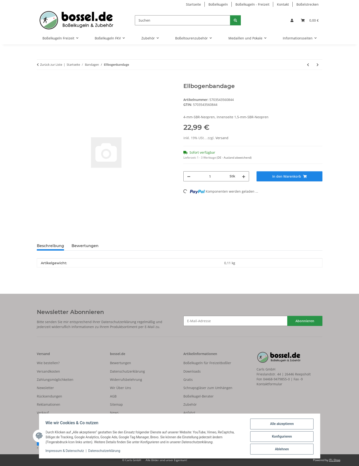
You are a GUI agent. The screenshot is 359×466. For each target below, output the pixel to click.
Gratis (188, 379)
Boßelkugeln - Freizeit (252, 4)
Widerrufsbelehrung (126, 379)
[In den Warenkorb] (40, 80)
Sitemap (116, 404)
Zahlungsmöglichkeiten (55, 379)
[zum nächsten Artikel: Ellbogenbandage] (317, 65)
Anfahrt (189, 412)
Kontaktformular (269, 384)
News (114, 412)
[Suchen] (182, 20)
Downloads (192, 371)
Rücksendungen (49, 396)
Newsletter (45, 388)
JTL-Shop (334, 460)
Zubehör (190, 404)
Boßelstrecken (307, 4)
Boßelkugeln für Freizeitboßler (207, 363)
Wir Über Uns (120, 388)
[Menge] (210, 176)
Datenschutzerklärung (105, 451)
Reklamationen (48, 404)
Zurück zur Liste (51, 64)
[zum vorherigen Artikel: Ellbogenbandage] (308, 65)
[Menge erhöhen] (243, 176)
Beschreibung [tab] (50, 246)
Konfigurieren (281, 437)
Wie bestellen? (48, 363)
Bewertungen (120, 363)
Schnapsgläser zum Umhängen (207, 388)
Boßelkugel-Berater (198, 396)
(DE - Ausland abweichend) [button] (234, 158)
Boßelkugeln (218, 4)
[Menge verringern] (189, 176)
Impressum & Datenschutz (66, 451)
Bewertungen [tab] (85, 246)
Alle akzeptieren (281, 425)
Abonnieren (304, 321)
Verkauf (43, 412)
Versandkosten (48, 371)
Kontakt (283, 4)
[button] (292, 20)
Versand (221, 138)
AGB (113, 396)
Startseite (193, 4)
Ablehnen (281, 449)
